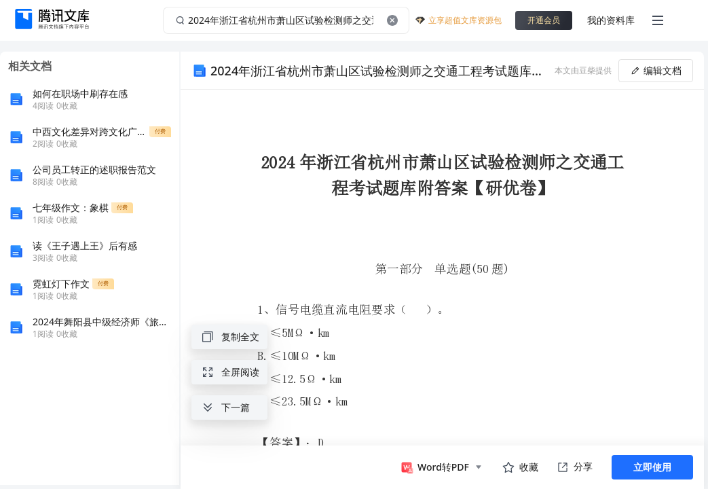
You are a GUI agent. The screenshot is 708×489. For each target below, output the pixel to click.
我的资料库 (611, 20)
